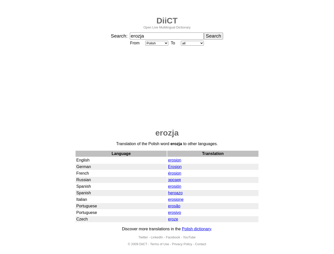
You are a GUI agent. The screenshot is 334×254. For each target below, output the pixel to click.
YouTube (189, 237)
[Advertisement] (167, 87)
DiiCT (167, 20)
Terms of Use (159, 244)
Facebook (173, 237)
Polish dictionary (196, 229)
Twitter (143, 237)
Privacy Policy (182, 244)
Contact (200, 244)
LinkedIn (157, 237)
